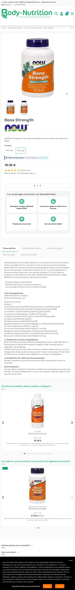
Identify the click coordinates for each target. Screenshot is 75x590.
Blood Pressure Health (37, 509)
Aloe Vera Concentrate (37, 434)
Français (6, 4)
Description (9, 248)
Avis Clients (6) (28, 254)
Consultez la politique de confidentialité (26, 586)
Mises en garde (55, 248)
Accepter (60, 586)
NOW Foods (37, 438)
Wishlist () (20, 4)
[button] (22, 453)
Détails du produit (31, 248)
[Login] (61, 13)
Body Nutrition (34, 2)
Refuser (47, 586)
